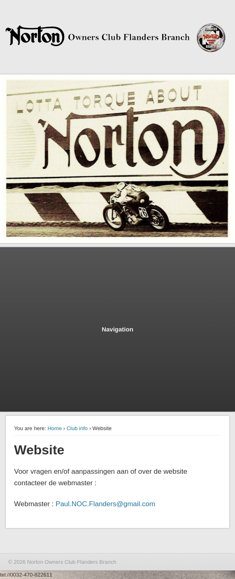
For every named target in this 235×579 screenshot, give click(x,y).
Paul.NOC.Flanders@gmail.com (105, 504)
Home (54, 428)
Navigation (117, 329)
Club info (77, 428)
